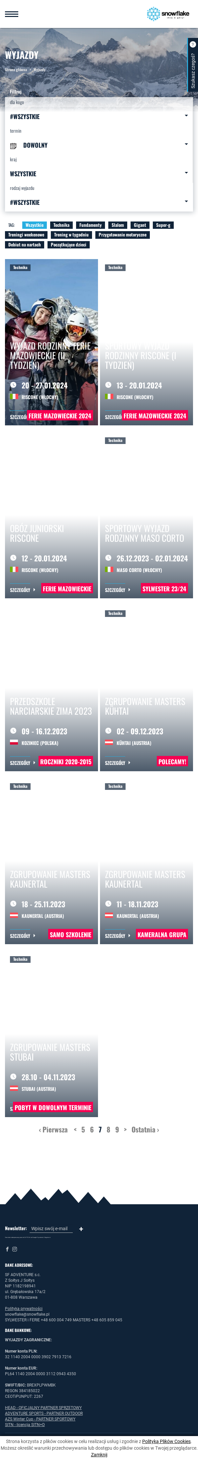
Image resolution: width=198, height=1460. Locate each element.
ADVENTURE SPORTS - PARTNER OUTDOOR (44, 1413)
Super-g (163, 224)
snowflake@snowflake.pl (27, 1314)
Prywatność (40, 1237)
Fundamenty (90, 224)
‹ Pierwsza (53, 1129)
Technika (61, 224)
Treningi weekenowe (26, 234)
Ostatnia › (145, 1129)
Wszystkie (35, 224)
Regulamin (47, 1237)
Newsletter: (16, 1228)
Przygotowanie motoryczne (123, 234)
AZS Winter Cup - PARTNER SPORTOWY (40, 1419)
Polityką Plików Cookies (166, 1441)
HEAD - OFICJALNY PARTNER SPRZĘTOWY (43, 1407)
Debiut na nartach (24, 244)
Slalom (118, 224)
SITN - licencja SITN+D (25, 1424)
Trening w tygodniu (71, 234)
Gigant (140, 224)
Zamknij (99, 1454)
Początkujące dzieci (68, 244)
